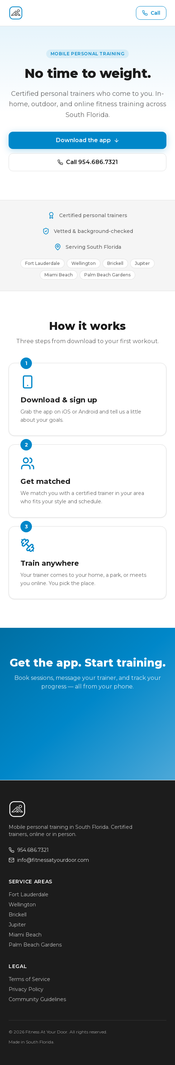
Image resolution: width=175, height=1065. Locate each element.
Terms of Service (29, 979)
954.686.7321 (29, 850)
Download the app (87, 140)
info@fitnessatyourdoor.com (49, 860)
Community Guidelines (37, 999)
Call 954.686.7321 (87, 162)
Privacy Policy (26, 989)
